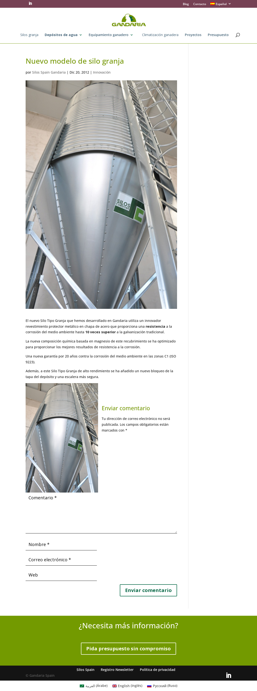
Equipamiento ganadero (108, 35)
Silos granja (29, 35)
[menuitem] (220, 5)
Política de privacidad (157, 669)
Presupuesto (218, 35)
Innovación (102, 72)
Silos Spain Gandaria (49, 72)
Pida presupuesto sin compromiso (128, 648)
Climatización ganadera (160, 35)
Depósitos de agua (61, 35)
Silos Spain (85, 669)
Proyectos (193, 35)
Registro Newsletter (117, 669)
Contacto (199, 4)
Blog (186, 4)
